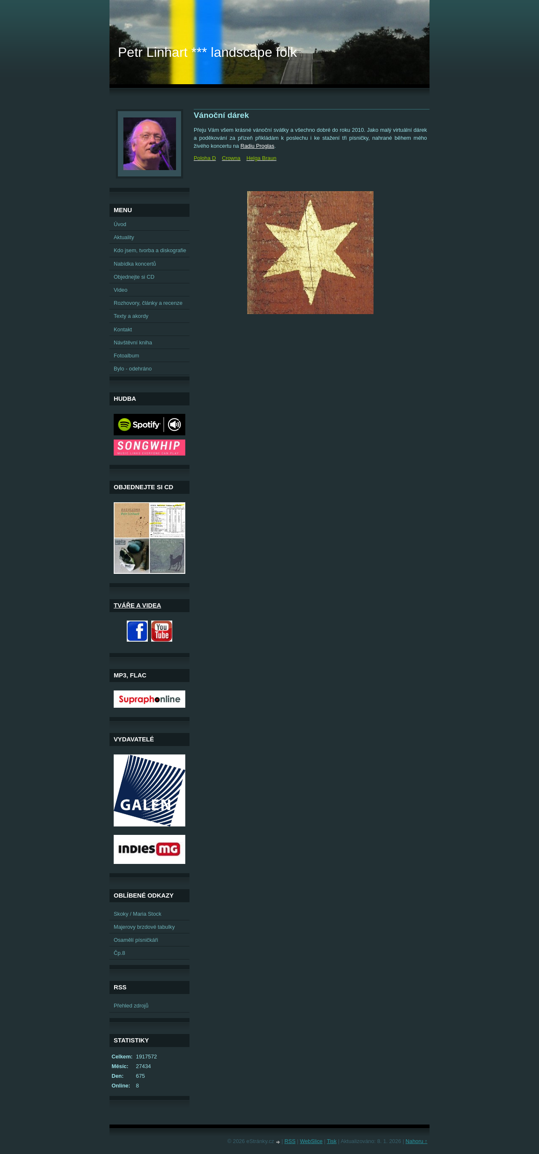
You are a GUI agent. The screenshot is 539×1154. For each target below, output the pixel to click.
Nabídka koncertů (135, 264)
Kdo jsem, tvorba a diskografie (150, 250)
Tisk (331, 1141)
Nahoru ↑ (416, 1141)
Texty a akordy (131, 316)
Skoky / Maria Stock (137, 914)
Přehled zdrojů (131, 1005)
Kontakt (123, 329)
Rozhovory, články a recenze (148, 303)
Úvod (120, 224)
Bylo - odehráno (133, 368)
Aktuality (124, 237)
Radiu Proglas (257, 146)
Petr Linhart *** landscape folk (207, 52)
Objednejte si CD (134, 277)
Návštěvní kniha (133, 342)
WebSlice (311, 1141)
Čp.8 (119, 953)
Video (121, 290)
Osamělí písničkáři (136, 940)
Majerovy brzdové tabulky (144, 927)
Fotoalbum (126, 355)
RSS (289, 1141)
